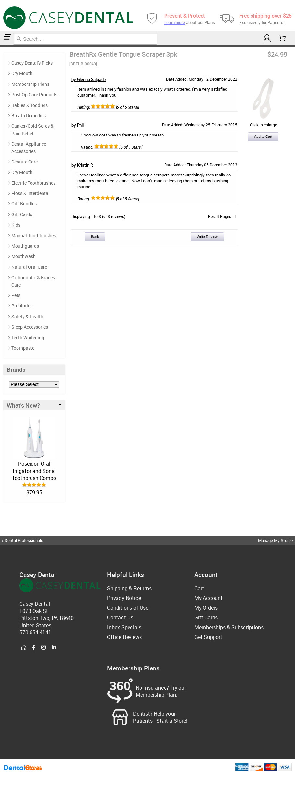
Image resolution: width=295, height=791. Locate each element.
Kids (15, 225)
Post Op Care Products (34, 94)
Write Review (207, 237)
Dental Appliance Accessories (28, 147)
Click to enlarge (263, 122)
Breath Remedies (28, 115)
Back (95, 237)
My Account (208, 598)
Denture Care (24, 162)
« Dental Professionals (22, 540)
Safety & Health (27, 316)
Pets (15, 295)
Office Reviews (124, 637)
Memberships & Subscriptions (229, 627)
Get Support (208, 637)
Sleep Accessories (29, 327)
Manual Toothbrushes (33, 235)
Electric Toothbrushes (33, 183)
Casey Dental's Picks (32, 63)
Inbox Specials (124, 627)
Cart (199, 588)
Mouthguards (25, 246)
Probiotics (21, 306)
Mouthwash (23, 256)
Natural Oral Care (29, 267)
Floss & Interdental (30, 193)
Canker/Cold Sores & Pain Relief (32, 129)
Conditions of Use (127, 607)
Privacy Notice (124, 598)
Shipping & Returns (129, 588)
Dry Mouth (21, 73)
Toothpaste (22, 348)
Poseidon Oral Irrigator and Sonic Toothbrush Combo (34, 471)
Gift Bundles (24, 204)
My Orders (206, 607)
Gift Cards (21, 214)
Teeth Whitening (27, 337)
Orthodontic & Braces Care (33, 281)
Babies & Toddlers (29, 105)
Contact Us (120, 617)
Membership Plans (30, 84)
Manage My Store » (276, 540)
